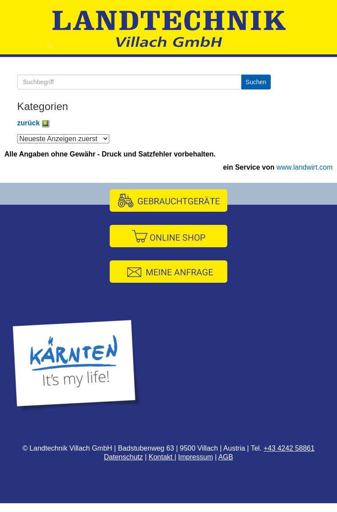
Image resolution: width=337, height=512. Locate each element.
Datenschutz (123, 457)
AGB (225, 457)
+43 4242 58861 (289, 448)
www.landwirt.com (304, 167)
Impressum (195, 457)
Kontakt (162, 457)
